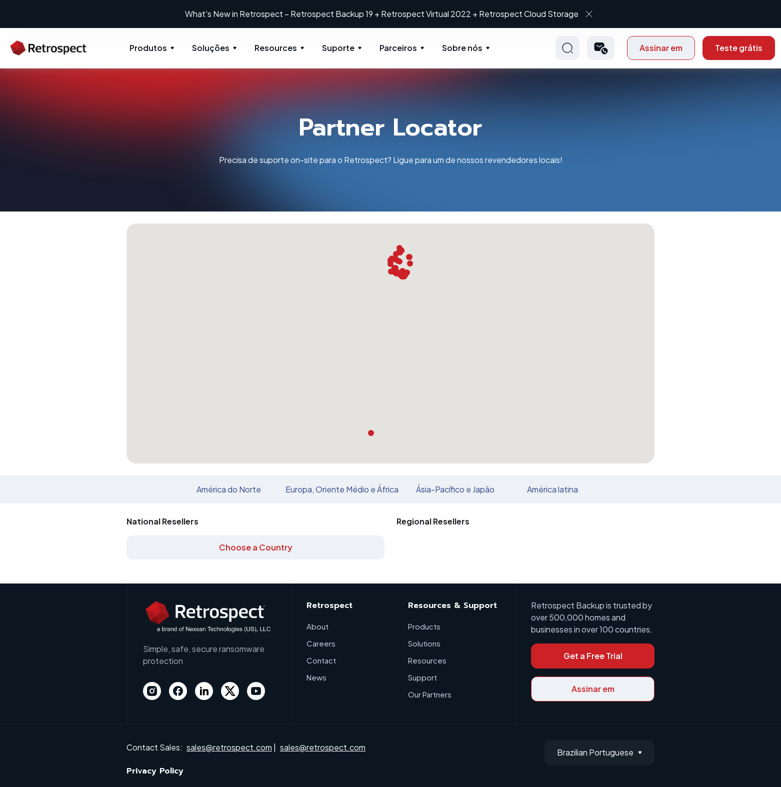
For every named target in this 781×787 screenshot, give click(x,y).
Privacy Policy (155, 771)
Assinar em (661, 47)
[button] (600, 48)
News (316, 677)
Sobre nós (462, 47)
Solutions (424, 643)
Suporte (338, 47)
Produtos (148, 47)
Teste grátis (738, 47)
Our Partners (430, 694)
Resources (275, 47)
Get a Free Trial (593, 655)
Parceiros (398, 47)
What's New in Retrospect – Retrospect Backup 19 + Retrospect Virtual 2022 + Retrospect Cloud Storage (381, 13)
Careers (321, 643)
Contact (321, 660)
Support (422, 677)
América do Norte (228, 489)
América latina (552, 489)
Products (424, 626)
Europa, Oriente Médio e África (342, 489)
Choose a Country (255, 547)
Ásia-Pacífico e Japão (455, 489)
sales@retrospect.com (229, 747)
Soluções (211, 47)
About (317, 626)
